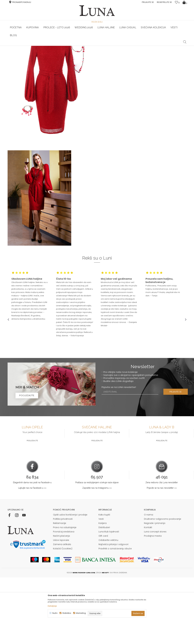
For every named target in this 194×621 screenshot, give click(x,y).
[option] (37, 46)
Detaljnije (52, 606)
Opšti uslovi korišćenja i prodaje (70, 558)
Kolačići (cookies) (62, 592)
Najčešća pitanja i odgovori (113, 587)
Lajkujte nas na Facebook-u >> (32, 531)
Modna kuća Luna (16, 50)
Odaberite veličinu (108, 583)
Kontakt (148, 570)
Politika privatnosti (63, 562)
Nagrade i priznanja (154, 566)
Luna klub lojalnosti (109, 575)
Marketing (81, 613)
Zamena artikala (62, 587)
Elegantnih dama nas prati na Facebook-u (32, 526)
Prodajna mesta (153, 579)
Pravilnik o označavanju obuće (115, 592)
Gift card (103, 579)
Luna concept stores (155, 575)
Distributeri (104, 570)
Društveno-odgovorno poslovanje (162, 562)
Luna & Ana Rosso (157, 45)
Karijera (103, 566)
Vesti (101, 562)
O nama (148, 558)
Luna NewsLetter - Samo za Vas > (97, 45)
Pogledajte (32, 484)
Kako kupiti (104, 558)
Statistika (66, 613)
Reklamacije (59, 566)
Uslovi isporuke (61, 583)
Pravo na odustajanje (64, 570)
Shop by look (32, 50)
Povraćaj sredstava (63, 575)
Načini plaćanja (61, 579)
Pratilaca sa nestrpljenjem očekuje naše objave (97, 526)
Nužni (54, 613)
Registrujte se (164, 2)
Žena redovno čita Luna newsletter (162, 526)
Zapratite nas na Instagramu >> (97, 531)
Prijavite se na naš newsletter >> (162, 531)
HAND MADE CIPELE (37, 45)
